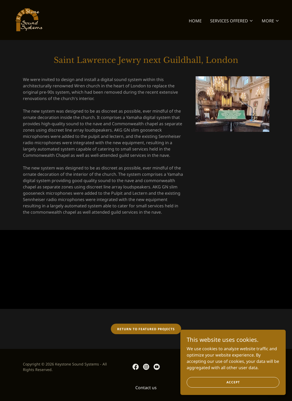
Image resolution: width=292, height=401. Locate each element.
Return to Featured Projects (146, 329)
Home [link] (195, 21)
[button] (231, 21)
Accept (233, 382)
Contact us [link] (146, 387)
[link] (28, 19)
